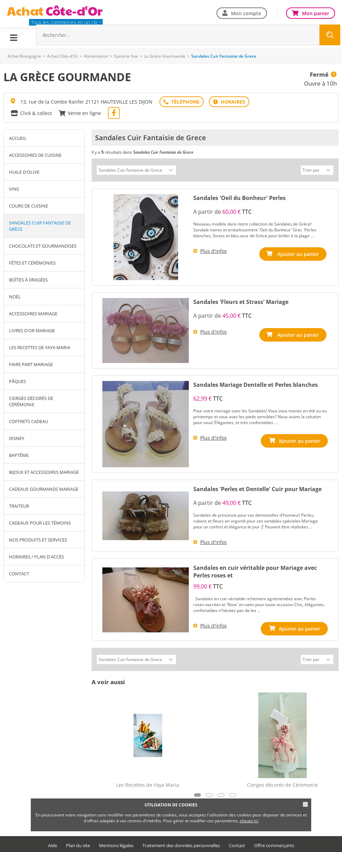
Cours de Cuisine (28, 206)
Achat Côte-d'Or (62, 56)
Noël (15, 297)
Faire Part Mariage (31, 364)
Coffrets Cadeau (28, 421)
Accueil (18, 138)
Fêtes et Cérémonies (32, 263)
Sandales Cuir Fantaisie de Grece (40, 226)
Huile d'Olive (24, 172)
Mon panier (315, 13)
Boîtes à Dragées (28, 280)
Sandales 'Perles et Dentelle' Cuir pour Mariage (257, 488)
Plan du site (78, 843)
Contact (19, 574)
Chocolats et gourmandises (42, 246)
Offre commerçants (274, 843)
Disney (16, 438)
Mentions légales (116, 843)
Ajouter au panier (299, 253)
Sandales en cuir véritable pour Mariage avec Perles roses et (255, 570)
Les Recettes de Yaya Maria (39, 347)
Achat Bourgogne (24, 56)
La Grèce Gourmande (164, 56)
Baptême (19, 455)
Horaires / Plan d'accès (36, 557)
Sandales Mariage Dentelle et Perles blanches (255, 383)
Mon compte (246, 13)
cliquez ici (249, 821)
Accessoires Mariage (33, 313)
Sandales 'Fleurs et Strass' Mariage (240, 301)
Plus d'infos (213, 250)
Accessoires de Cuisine (35, 155)
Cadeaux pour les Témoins (40, 523)
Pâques (17, 381)
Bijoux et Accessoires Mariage (44, 472)
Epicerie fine (126, 56)
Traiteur (19, 506)
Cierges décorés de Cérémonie (31, 401)
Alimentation (96, 56)
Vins (14, 189)
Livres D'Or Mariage (32, 330)
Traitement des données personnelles (181, 843)
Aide (52, 843)
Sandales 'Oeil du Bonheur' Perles (239, 197)
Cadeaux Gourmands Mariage (43, 489)
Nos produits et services (38, 540)
